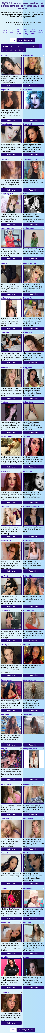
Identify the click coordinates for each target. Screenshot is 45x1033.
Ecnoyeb (4, 264)
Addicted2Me (6, 923)
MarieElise (5, 957)
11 (11, 50)
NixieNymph (27, 124)
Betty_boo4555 (28, 368)
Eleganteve (5, 506)
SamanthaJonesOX (8, 228)
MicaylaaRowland (29, 680)
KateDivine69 (28, 55)
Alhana (26, 957)
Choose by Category (26, 40)
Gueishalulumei (29, 228)
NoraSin (4, 55)
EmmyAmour (28, 784)
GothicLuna (27, 90)
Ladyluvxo (5, 159)
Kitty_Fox (4, 749)
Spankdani (5, 332)
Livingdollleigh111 (30, 749)
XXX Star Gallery (25, 31)
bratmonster (5, 298)
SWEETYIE (27, 923)
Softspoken (27, 714)
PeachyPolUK (28, 818)
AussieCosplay (6, 124)
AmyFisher (5, 90)
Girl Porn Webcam (18, 31)
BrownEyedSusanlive (31, 506)
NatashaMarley (28, 576)
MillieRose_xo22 (29, 853)
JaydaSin (26, 436)
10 (7, 50)
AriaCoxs (4, 402)
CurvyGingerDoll (7, 194)
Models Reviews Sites (33, 31)
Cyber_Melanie (6, 818)
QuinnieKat (5, 992)
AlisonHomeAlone (30, 159)
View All (5, 46)
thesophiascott (6, 680)
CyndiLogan (27, 332)
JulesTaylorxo (6, 784)
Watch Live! (11, 86)
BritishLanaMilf (29, 610)
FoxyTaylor (5, 645)
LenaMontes (27, 888)
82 (20, 50)
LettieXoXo (27, 194)
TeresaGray (5, 888)
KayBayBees (5, 368)
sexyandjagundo (7, 436)
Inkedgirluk (5, 714)
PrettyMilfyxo (6, 472)
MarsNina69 (27, 472)
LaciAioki (4, 576)
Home (13, 40)
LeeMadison (5, 610)
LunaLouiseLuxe (29, 264)
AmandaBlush (6, 540)
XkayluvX (4, 853)
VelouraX (26, 645)
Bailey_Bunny (28, 402)
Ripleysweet (27, 540)
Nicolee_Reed (28, 298)
